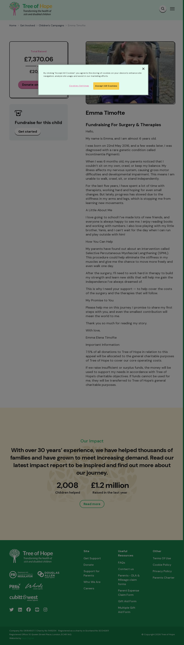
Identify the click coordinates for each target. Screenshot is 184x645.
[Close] (143, 69)
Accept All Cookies (106, 86)
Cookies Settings (79, 85)
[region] (93, 79)
